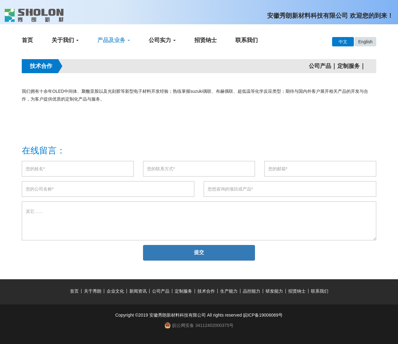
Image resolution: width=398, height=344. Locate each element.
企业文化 (115, 291)
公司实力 (162, 40)
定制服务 (348, 66)
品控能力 (251, 291)
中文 (343, 41)
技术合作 (206, 291)
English (365, 41)
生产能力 (229, 291)
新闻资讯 (138, 291)
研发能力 (274, 291)
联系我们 (246, 40)
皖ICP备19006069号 (263, 315)
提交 (199, 252)
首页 (27, 40)
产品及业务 (113, 40)
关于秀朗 (92, 291)
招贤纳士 (205, 40)
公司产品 (320, 66)
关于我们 (65, 40)
